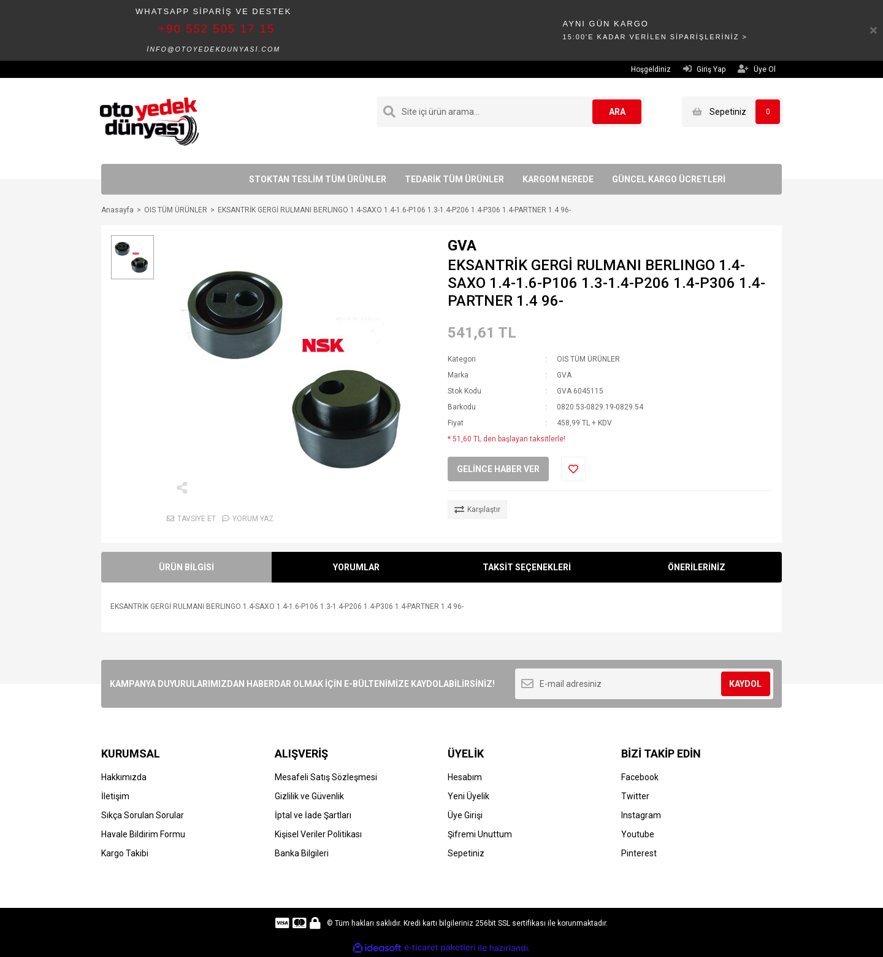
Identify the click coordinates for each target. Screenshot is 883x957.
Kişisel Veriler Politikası (318, 834)
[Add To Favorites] (573, 469)
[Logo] (149, 120)
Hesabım (465, 777)
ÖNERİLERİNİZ (696, 567)
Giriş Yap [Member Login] (704, 69)
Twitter (635, 796)
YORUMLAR (356, 567)
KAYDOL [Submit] (745, 684)
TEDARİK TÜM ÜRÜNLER (454, 179)
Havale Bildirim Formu (143, 834)
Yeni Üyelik (468, 796)
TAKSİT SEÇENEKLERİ (527, 567)
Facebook (640, 777)
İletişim (115, 796)
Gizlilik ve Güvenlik (309, 796)
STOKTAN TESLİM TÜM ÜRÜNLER (317, 179)
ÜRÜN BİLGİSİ (186, 567)
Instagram (641, 815)
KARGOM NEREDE (558, 179)
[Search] (510, 111)
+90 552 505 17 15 (216, 28)
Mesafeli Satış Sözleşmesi (326, 777)
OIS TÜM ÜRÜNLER (588, 359)
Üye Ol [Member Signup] (757, 69)
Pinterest (639, 853)
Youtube (637, 834)
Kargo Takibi (124, 853)
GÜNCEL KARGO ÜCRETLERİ (668, 179)
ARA (617, 112)
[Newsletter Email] (644, 683)
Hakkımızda (124, 777)
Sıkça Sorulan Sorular (142, 815)
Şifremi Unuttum (480, 834)
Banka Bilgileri (302, 853)
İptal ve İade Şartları (313, 815)
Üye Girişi (465, 815)
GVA (462, 245)
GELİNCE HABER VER (498, 469)
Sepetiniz (466, 853)
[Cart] (732, 111)
